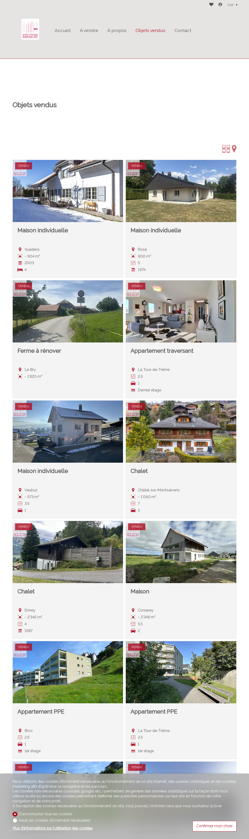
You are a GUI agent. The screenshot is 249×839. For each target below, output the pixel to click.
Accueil (63, 30)
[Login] (220, 5)
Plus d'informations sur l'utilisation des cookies (52, 828)
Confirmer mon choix (214, 826)
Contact (183, 30)
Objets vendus (150, 30)
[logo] (30, 29)
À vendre (89, 30)
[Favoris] (211, 5)
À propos (117, 30)
